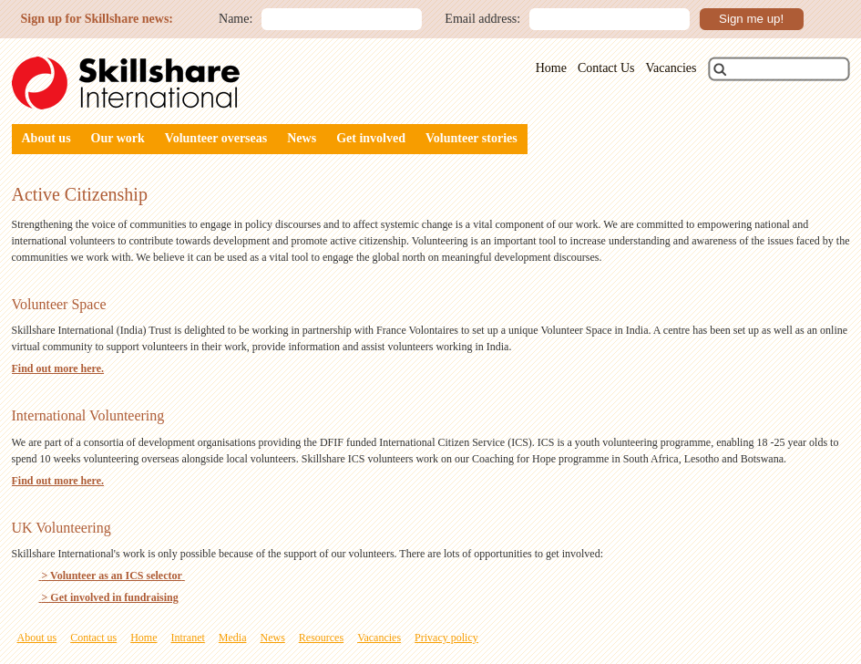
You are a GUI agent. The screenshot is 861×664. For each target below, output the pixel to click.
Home (551, 68)
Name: (235, 19)
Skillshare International (126, 83)
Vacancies (671, 68)
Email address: (482, 19)
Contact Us (606, 68)
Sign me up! (751, 19)
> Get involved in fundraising (109, 597)
